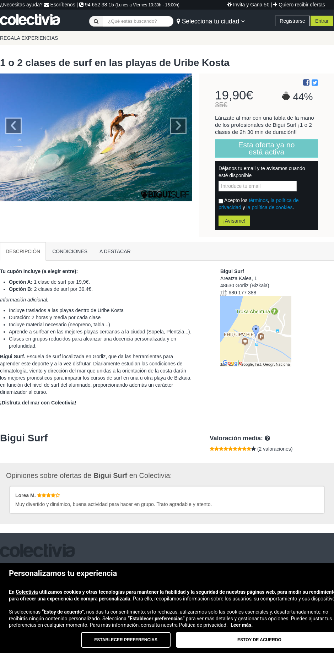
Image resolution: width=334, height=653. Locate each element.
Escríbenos (59, 4)
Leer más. (242, 625)
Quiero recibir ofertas (299, 4)
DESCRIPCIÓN (23, 251)
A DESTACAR (115, 251)
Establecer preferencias (125, 639)
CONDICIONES (69, 251)
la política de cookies (270, 207)
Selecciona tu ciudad (211, 21)
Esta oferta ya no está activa (266, 148)
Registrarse (292, 21)
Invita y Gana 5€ (248, 4)
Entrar (322, 21)
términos (258, 200)
